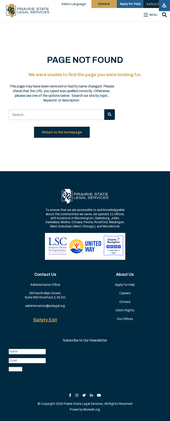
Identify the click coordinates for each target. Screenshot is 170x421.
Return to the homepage (62, 132)
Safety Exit (45, 319)
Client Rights (124, 310)
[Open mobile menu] (150, 15)
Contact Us (45, 274)
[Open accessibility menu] (164, 5)
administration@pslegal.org (45, 306)
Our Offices (125, 319)
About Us (125, 274)
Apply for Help (125, 284)
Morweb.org (91, 409)
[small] (70, 395)
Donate (125, 302)
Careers (125, 293)
